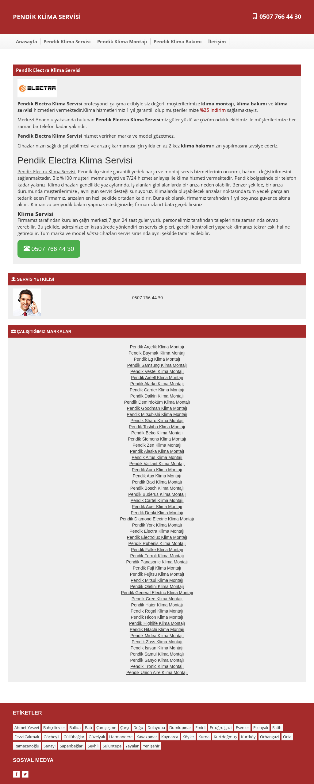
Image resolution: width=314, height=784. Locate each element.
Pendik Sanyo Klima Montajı (157, 660)
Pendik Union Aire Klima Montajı (157, 672)
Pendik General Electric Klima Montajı (157, 592)
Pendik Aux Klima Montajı (157, 475)
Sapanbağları (71, 746)
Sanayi (50, 746)
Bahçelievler (54, 727)
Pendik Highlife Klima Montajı (157, 623)
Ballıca (75, 727)
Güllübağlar (73, 736)
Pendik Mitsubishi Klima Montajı (157, 414)
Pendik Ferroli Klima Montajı (157, 555)
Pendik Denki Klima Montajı (157, 512)
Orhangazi (269, 736)
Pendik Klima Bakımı (178, 41)
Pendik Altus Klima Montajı (157, 457)
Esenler (242, 727)
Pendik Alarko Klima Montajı (157, 383)
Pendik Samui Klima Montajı (157, 654)
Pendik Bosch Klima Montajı (157, 488)
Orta (287, 736)
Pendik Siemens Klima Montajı (157, 439)
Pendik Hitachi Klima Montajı (157, 629)
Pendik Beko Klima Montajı (156, 432)
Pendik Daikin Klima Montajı (157, 396)
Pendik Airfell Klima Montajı (157, 377)
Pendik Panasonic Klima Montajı (157, 561)
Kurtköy (248, 736)
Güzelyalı (97, 736)
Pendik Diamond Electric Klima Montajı (157, 518)
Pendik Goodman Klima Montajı (157, 408)
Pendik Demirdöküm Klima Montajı (157, 402)
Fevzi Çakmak (26, 736)
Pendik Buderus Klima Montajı (157, 494)
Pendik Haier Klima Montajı (157, 604)
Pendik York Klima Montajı (157, 525)
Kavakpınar (146, 736)
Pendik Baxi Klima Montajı (157, 482)
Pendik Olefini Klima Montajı (157, 586)
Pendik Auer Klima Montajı (157, 506)
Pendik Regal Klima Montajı (157, 611)
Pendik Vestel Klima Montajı (157, 371)
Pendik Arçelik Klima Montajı (157, 346)
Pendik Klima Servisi (67, 41)
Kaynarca (169, 736)
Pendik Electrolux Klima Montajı (157, 537)
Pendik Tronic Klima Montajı (157, 666)
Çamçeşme (106, 727)
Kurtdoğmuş (225, 736)
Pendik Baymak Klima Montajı (157, 353)
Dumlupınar (180, 727)
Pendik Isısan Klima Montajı (157, 647)
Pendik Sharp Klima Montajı (157, 420)
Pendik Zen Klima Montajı (157, 445)
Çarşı (124, 727)
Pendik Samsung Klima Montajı (157, 365)
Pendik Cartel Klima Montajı (157, 500)
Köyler (188, 736)
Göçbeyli (51, 736)
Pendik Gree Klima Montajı (157, 598)
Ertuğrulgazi (221, 727)
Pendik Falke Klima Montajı (157, 549)
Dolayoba (156, 727)
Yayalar (132, 746)
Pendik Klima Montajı (122, 41)
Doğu (138, 727)
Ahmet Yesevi (26, 727)
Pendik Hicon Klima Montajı (157, 617)
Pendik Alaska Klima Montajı (157, 451)
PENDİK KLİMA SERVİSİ (47, 17)
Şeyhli (93, 746)
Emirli (200, 727)
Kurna (203, 736)
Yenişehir (151, 746)
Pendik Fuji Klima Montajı (157, 568)
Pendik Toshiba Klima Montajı (157, 426)
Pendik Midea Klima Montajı (157, 635)
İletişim (217, 41)
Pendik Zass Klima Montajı (157, 641)
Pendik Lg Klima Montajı (157, 359)
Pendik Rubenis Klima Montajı (157, 543)
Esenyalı (260, 727)
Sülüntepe (112, 746)
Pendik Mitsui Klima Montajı (157, 580)
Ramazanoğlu (26, 746)
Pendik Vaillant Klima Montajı (157, 463)
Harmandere (120, 736)
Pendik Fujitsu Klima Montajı (157, 574)
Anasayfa (26, 41)
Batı (88, 727)
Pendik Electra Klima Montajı (157, 531)
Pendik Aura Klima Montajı (157, 469)
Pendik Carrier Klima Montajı (157, 389)
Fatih (276, 727)
